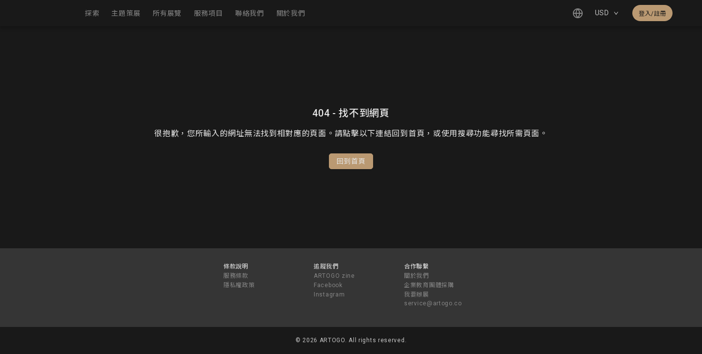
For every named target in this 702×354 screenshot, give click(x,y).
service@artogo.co (433, 303)
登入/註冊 (652, 13)
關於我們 (416, 275)
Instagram (329, 294)
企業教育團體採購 (429, 285)
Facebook (328, 285)
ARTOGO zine (334, 275)
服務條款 (235, 275)
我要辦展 (416, 294)
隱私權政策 (239, 285)
